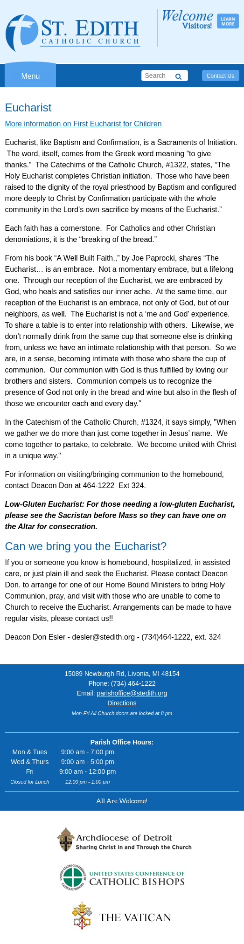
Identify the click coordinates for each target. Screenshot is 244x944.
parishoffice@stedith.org (132, 693)
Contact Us (220, 76)
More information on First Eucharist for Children (83, 124)
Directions (121, 703)
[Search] (178, 75)
